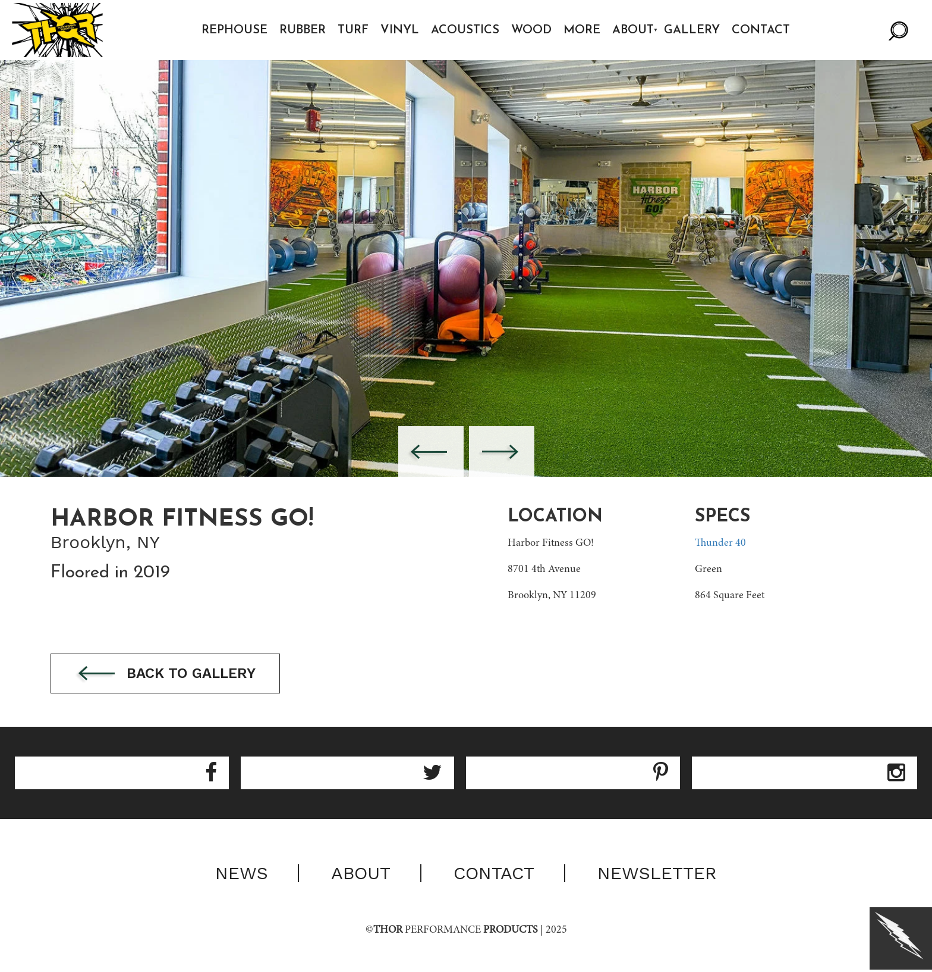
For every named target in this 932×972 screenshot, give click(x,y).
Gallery (692, 30)
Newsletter (657, 873)
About (633, 30)
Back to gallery (165, 674)
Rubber (302, 30)
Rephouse (234, 30)
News (241, 873)
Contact (761, 30)
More (581, 30)
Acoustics (465, 30)
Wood (531, 30)
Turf (353, 30)
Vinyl (399, 30)
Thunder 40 (720, 543)
